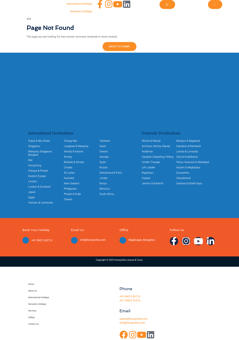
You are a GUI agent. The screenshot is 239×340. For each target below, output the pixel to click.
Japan (32, 192)
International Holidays (79, 4)
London (32, 181)
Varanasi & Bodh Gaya (189, 183)
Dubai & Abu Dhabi (39, 141)
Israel (102, 146)
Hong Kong (34, 166)
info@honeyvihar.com (93, 240)
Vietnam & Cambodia (40, 203)
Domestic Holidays (81, 11)
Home (31, 284)
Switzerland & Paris (110, 173)
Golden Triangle (151, 162)
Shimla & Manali (151, 141)
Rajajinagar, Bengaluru (142, 240)
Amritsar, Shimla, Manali (156, 146)
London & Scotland (39, 187)
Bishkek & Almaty (74, 162)
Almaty (68, 157)
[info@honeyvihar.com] (74, 240)
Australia (69, 178)
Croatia (68, 168)
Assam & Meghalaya (188, 168)
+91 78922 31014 (130, 301)
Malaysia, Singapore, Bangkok (40, 153)
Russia (103, 168)
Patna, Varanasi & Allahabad (192, 162)
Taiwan (68, 199)
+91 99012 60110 (42, 240)
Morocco (104, 189)
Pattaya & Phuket (38, 171)
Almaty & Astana (73, 152)
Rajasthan (148, 173)
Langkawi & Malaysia (76, 146)
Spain (102, 162)
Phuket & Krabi (72, 194)
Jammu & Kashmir (152, 183)
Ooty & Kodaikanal (187, 157)
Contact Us (33, 324)
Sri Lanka (69, 173)
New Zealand (71, 183)
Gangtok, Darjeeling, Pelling (157, 157)
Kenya (103, 183)
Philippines (70, 189)
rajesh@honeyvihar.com (134, 319)
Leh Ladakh (148, 168)
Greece (103, 152)
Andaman (147, 152)
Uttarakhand (183, 178)
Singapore (34, 146)
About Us (32, 290)
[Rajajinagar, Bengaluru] (123, 240)
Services (32, 310)
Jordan (103, 178)
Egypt (31, 197)
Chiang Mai (70, 141)
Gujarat (146, 178)
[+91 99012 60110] (25, 240)
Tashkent (104, 141)
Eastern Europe (37, 176)
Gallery (31, 317)
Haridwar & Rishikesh (188, 146)
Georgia (104, 157)
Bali (30, 160)
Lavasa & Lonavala (187, 152)
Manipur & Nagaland (188, 141)
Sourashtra (182, 173)
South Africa (106, 194)
